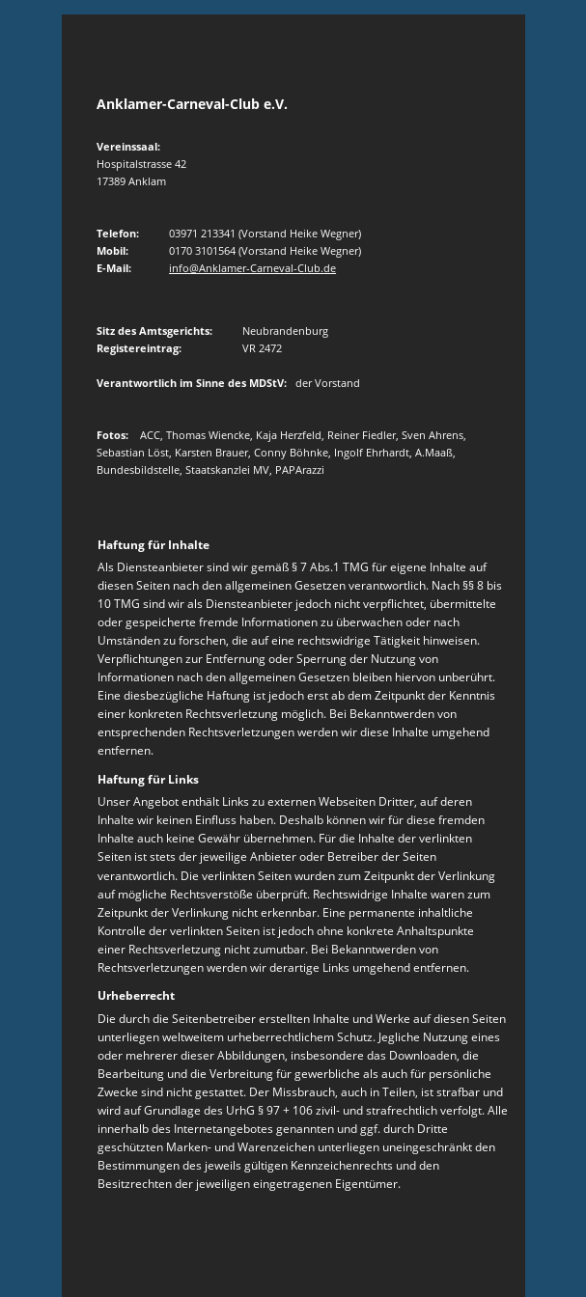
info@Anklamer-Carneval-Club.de (252, 268)
